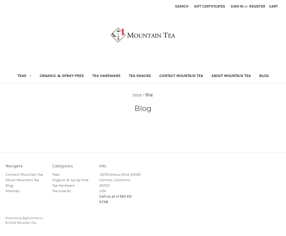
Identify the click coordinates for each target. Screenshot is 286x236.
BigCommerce (33, 218)
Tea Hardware (106, 75)
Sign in (237, 6)
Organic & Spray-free (62, 75)
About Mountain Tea (231, 75)
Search (181, 6)
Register (257, 6)
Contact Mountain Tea (181, 75)
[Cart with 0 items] (273, 6)
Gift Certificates (209, 6)
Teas (24, 75)
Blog (264, 75)
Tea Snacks (140, 75)
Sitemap (12, 191)
